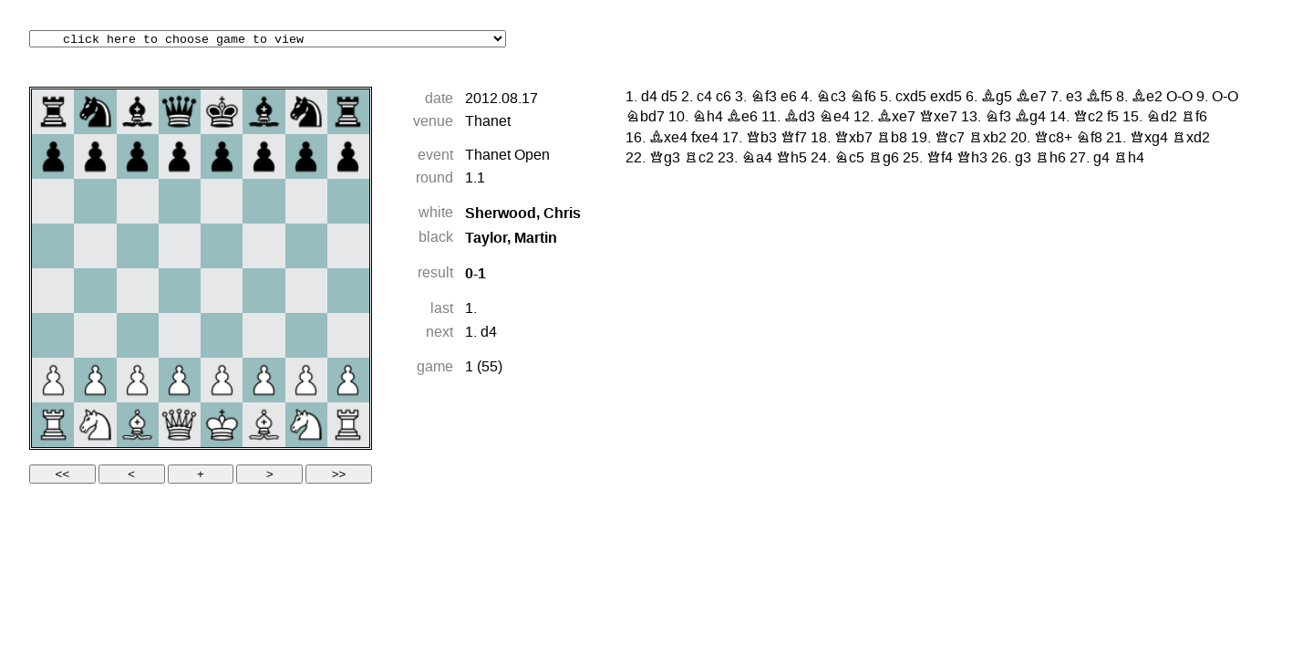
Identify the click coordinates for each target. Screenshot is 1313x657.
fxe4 (705, 139)
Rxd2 (1191, 139)
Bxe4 (668, 139)
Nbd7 (645, 118)
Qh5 (791, 159)
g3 (1023, 159)
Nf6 (863, 98)
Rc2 (699, 159)
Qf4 (939, 159)
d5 (669, 98)
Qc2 (1088, 118)
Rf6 (1194, 118)
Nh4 (707, 118)
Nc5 (849, 159)
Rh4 (1128, 159)
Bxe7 (896, 118)
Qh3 (971, 159)
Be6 (742, 118)
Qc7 (950, 139)
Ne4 (834, 118)
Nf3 (763, 98)
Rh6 (1050, 159)
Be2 (1147, 98)
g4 (1101, 159)
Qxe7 (938, 118)
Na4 (756, 159)
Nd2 (1161, 118)
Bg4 (1030, 118)
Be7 (1031, 98)
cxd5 (910, 98)
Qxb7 (853, 139)
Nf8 (1089, 139)
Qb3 (761, 139)
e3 (1074, 98)
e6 (789, 98)
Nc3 (831, 98)
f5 (1113, 118)
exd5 (946, 98)
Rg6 (883, 159)
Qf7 (794, 139)
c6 (723, 98)
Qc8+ (1053, 139)
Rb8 (891, 139)
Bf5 (1099, 98)
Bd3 (799, 118)
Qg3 (664, 159)
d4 (489, 333)
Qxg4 (1149, 139)
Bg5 (996, 98)
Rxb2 (987, 139)
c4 (704, 98)
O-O (1179, 98)
